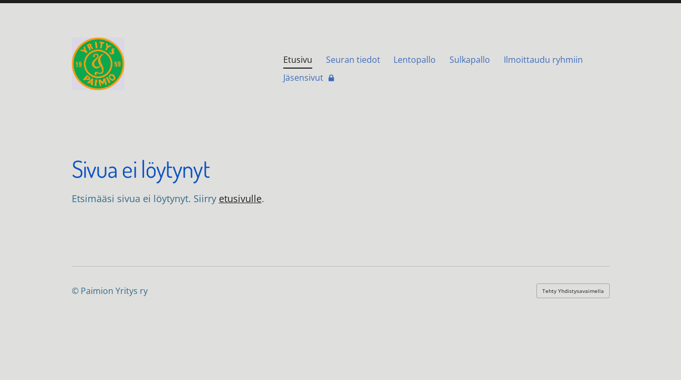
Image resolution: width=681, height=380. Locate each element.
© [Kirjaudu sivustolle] (76, 291)
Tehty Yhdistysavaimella (573, 290)
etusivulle (240, 198)
